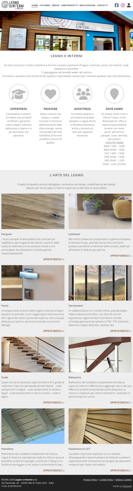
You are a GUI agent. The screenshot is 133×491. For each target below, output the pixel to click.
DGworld (127, 486)
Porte (4, 308)
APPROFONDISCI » (53, 262)
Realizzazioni (87, 5)
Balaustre (75, 380)
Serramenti (76, 308)
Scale (4, 380)
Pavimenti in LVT (79, 451)
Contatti (102, 5)
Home (35, 5)
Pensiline (7, 451)
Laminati (74, 237)
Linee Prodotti (69, 5)
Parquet (6, 237)
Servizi (55, 5)
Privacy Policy (90, 479)
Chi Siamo (44, 5)
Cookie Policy (106, 479)
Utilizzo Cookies (124, 479)
